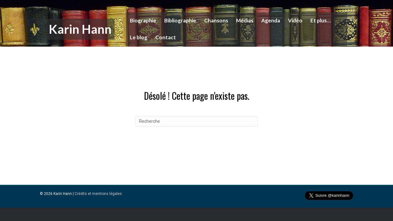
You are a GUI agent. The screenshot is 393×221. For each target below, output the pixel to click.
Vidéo (292, 20)
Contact (162, 37)
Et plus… (317, 20)
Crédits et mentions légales (98, 206)
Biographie (140, 20)
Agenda (267, 20)
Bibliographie (177, 20)
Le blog (135, 37)
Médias (241, 20)
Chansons (213, 20)
